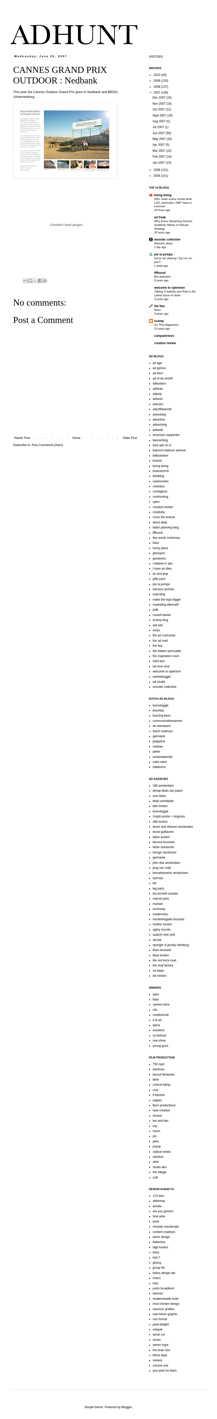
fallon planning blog (166, 527)
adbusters (159, 383)
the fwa (159, 306)
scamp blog (160, 620)
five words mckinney (166, 538)
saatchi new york (164, 934)
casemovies (161, 481)
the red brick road (164, 960)
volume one (160, 1365)
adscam (158, 404)
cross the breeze (164, 517)
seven (157, 1340)
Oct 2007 (159, 109)
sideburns (159, 767)
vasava (157, 1360)
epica (156, 1025)
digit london (160, 1247)
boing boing (163, 195)
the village (159, 1172)
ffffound (160, 273)
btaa (155, 999)
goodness (159, 558)
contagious (160, 491)
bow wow (159, 1216)
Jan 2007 (159, 162)
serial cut (159, 1334)
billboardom (160, 455)
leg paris (158, 888)
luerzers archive (163, 589)
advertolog (160, 424)
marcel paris (161, 898)
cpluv (156, 502)
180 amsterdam (163, 785)
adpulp (157, 394)
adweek (158, 430)
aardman (159, 1069)
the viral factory (163, 965)
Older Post (130, 438)
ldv (154, 883)
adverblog (159, 414)
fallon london (161, 837)
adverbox (159, 419)
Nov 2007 (159, 103)
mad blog (159, 594)
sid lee (157, 940)
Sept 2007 (159, 115)
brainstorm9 (161, 471)
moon (156, 1131)
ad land (157, 373)
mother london (162, 924)
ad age (157, 363)
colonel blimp (161, 1084)
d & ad (157, 1020)
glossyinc (159, 553)
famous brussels (164, 842)
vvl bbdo (158, 970)
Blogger (126, 1407)
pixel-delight (161, 1324)
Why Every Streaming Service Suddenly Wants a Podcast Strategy (173, 225)
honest (157, 1115)
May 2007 (159, 139)
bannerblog (160, 440)
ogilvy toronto (162, 929)
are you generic (163, 1211)
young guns (160, 1046)
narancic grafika (163, 1309)
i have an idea (162, 568)
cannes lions (161, 1004)
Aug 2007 (159, 121)
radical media (162, 1152)
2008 (157, 86)
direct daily (160, 522)
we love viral (161, 666)
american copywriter (166, 435)
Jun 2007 (159, 133)
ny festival (159, 1035)
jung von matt (162, 868)
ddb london (160, 821)
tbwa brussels (162, 950)
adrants (158, 399)
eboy (156, 1252)
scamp (159, 321)
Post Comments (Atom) (47, 445)
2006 (157, 170)
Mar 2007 (159, 151)
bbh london (160, 806)
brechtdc (158, 710)
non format (160, 1319)
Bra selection (162, 276)
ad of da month (163, 378)
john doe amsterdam (166, 863)
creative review (165, 343)
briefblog (158, 476)
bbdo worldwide (163, 801)
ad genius (159, 368)
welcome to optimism (169, 287)
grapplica (159, 741)
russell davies (162, 615)
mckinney (159, 909)
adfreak (158, 389)
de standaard (161, 726)
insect (156, 1278)
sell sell (157, 625)
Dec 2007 (159, 97)
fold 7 (156, 1257)
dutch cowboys (163, 731)
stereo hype (161, 1345)
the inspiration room (166, 656)
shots (156, 630)
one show (159, 1040)
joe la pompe (163, 254)
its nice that (160, 574)
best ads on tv (162, 445)
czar (155, 1090)
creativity (159, 512)
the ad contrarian (164, 635)
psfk (155, 609)
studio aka (160, 1167)
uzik (155, 1177)
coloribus (159, 486)
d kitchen (159, 1095)
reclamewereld (162, 757)
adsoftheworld (162, 409)
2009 (157, 80)
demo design (161, 1237)
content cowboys (164, 1232)
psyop (157, 1146)
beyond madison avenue (169, 450)
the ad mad (160, 640)
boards (157, 460)
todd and (159, 661)
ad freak (160, 217)
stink (156, 1162)
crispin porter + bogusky (169, 816)
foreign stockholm (164, 852)
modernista (160, 914)
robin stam (160, 762)
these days (160, 1355)
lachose (158, 878)
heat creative (161, 1110)
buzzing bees (162, 715)
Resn (157, 309)
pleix (156, 1141)
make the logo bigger (167, 599)
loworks (158, 1293)
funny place (160, 548)
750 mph (159, 1064)
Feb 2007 (159, 156)
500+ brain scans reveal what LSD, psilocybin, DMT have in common (173, 202)
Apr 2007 (159, 144)
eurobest (159, 1030)
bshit (156, 1221)
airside (157, 1206)
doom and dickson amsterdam (173, 827)
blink (156, 1079)
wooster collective (167, 239)
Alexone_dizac (163, 243)
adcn (156, 994)
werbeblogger (162, 676)
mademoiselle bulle (166, 1298)
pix (154, 1136)
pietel (156, 751)
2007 (157, 92)
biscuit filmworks (164, 1074)
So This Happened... (167, 324)
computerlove (164, 336)
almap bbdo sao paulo (167, 790)
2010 (157, 75)
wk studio (159, 682)
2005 (157, 176)
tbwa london (161, 955)
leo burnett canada (165, 893)
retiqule (157, 1329)
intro (155, 1283)
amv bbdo (159, 796)
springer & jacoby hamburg (171, 945)
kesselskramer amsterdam (170, 873)
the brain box (161, 1350)
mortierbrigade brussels (168, 919)
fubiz (156, 543)
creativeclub (161, 1015)
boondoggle (161, 705)
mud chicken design (166, 1304)
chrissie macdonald (166, 1226)
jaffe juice (159, 579)
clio (155, 1010)
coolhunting (160, 496)
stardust (158, 1157)
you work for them (165, 1370)
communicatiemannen (167, 721)
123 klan (158, 1196)
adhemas (159, 1201)
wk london (159, 976)
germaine (159, 736)
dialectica (159, 1242)
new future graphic (165, 1314)
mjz (155, 1126)
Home (76, 438)
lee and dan (161, 1120)
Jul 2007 (158, 127)
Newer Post (22, 438)
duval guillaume (163, 832)
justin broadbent (163, 1288)
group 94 (159, 1267)
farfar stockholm (163, 847)
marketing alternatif (165, 604)
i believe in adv (163, 563)
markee (158, 746)
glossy (157, 1262)
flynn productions (164, 1105)
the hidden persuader (167, 651)
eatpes (157, 1100)
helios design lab (164, 1273)
